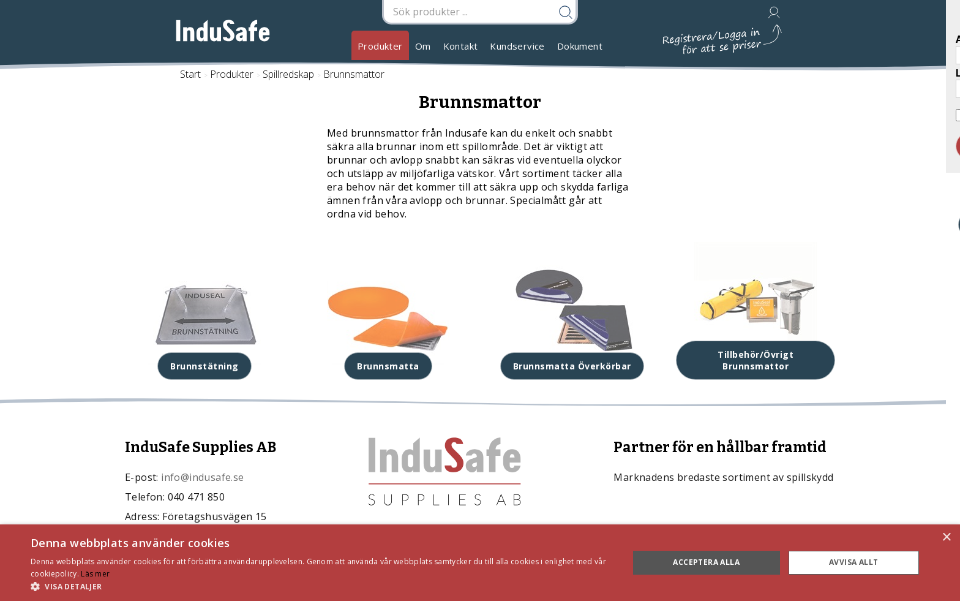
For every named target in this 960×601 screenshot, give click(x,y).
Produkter (380, 46)
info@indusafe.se (202, 477)
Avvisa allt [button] (853, 562)
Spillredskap (288, 74)
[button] (321, 586)
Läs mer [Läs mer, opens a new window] (95, 574)
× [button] (946, 537)
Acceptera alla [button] (706, 562)
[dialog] (480, 562)
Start (190, 74)
